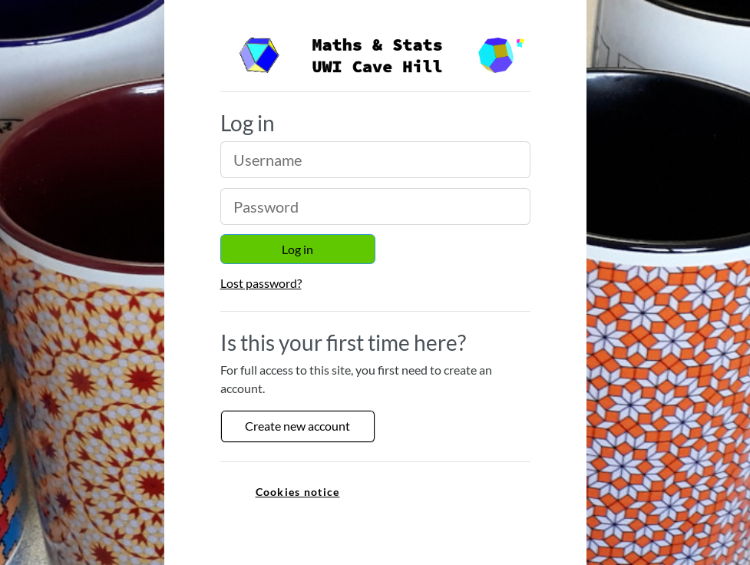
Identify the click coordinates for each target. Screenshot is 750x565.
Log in (297, 249)
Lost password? (261, 283)
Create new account (297, 425)
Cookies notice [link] (298, 491)
